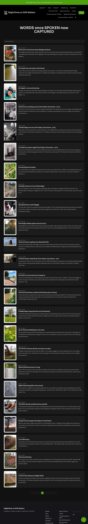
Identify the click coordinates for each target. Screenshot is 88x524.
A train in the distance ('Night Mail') (31, 476)
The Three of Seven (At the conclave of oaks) (34, 349)
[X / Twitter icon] (74, 511)
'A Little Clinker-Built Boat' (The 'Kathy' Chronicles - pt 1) (38, 259)
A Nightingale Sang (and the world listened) (34, 311)
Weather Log (64, 8)
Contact (74, 11)
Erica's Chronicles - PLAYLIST (65, 17)
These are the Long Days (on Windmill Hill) (33, 242)
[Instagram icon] (80, 511)
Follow (81, 12)
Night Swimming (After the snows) (30, 385)
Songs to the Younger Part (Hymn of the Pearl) (34, 421)
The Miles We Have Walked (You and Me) (32, 404)
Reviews (55, 8)
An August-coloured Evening (28, 88)
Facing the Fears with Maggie (28, 205)
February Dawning (24, 457)
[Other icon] (74, 514)
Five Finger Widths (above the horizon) (32, 223)
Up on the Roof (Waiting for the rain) (31, 330)
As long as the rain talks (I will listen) (31, 68)
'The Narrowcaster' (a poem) (54, 14)
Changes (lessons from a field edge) (31, 186)
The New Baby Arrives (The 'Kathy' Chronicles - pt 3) (37, 127)
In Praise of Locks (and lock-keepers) (31, 275)
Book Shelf (73, 8)
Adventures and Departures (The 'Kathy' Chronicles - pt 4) (39, 107)
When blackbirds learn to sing (29, 367)
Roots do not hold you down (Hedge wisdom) (34, 50)
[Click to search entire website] (75, 17)
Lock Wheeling (23, 439)
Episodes (42, 8)
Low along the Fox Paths (27, 167)
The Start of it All (53, 11)
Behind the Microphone (70, 14)
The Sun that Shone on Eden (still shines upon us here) (37, 292)
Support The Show (64, 11)
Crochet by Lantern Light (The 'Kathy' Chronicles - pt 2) (38, 147)
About (49, 8)
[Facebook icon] (77, 511)
